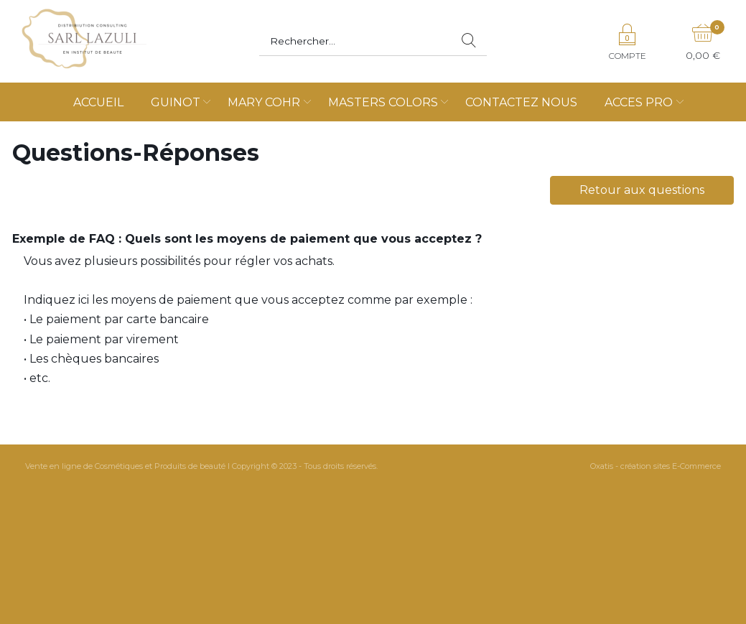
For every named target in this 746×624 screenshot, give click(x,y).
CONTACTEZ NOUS (521, 102)
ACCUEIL (98, 102)
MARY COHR (264, 102)
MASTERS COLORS (383, 102)
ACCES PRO (639, 102)
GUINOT (175, 102)
